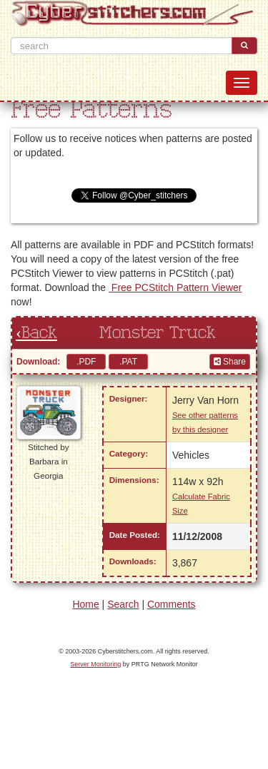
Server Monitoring (95, 664)
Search (123, 604)
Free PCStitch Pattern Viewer (175, 287)
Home (85, 604)
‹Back (36, 333)
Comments (171, 604)
